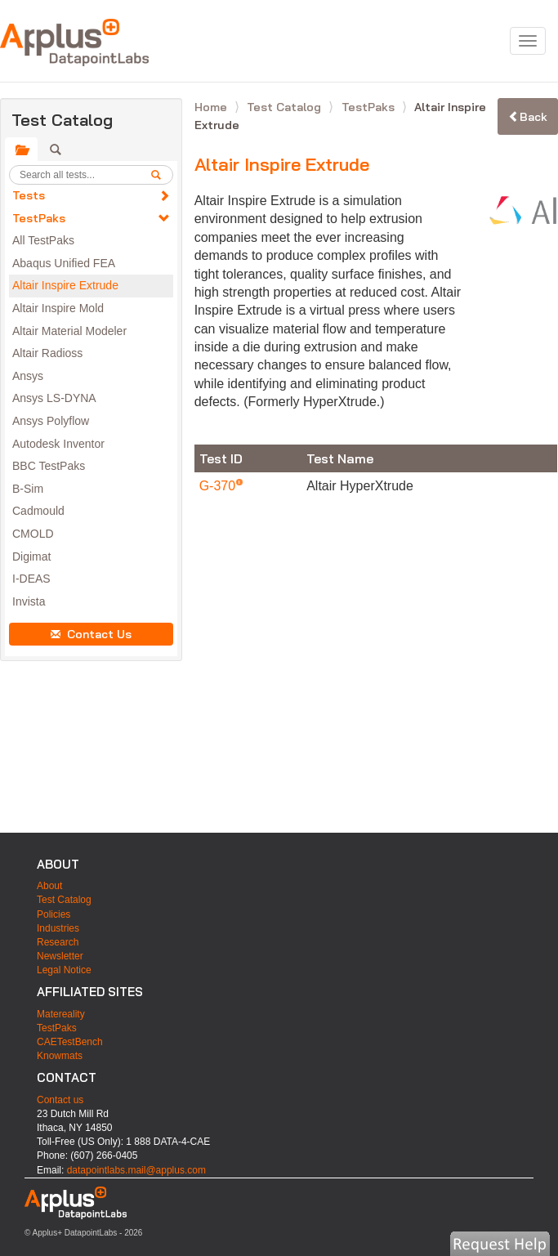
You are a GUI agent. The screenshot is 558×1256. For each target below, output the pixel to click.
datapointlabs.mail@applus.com (136, 1170)
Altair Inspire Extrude (65, 285)
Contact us (60, 1100)
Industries (58, 928)
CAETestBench (70, 1042)
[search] (161, 175)
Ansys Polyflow (50, 420)
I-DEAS (31, 578)
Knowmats (60, 1056)
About (49, 886)
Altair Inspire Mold (58, 308)
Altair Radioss (47, 353)
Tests (28, 195)
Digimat (31, 556)
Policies (53, 914)
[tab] (21, 149)
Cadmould (38, 510)
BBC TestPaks (48, 465)
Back (527, 117)
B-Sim (27, 488)
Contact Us (91, 634)
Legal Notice (64, 970)
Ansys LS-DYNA (54, 398)
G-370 (219, 486)
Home (212, 107)
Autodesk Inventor (58, 443)
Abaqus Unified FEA (63, 263)
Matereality (61, 1014)
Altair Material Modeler (69, 330)
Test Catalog (285, 107)
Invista (28, 601)
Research (57, 942)
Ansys (27, 375)
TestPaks (38, 218)
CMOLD (33, 533)
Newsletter (60, 956)
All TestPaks (43, 240)
